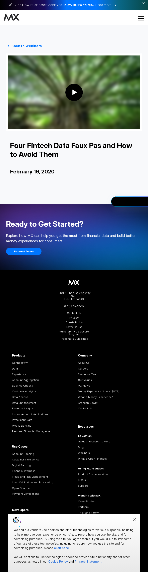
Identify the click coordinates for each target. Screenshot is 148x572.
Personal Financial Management (32, 431)
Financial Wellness (23, 470)
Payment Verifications (25, 493)
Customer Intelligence (26, 459)
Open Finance (21, 488)
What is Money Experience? (95, 397)
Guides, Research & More (94, 441)
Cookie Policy (74, 322)
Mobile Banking (21, 425)
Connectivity (20, 362)
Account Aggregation (25, 380)
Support (83, 485)
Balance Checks (22, 385)
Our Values (85, 380)
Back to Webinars (26, 46)
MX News (84, 385)
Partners (83, 507)
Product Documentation (93, 474)
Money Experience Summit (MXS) (98, 391)
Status (82, 479)
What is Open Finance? (92, 458)
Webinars (84, 452)
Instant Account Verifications (30, 414)
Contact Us (74, 313)
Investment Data (22, 419)
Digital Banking (21, 465)
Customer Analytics (24, 391)
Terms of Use (74, 327)
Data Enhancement (24, 402)
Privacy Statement (88, 561)
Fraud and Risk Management (30, 476)
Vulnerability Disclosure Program (74, 332)
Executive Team (88, 374)
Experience (19, 374)
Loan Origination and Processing (32, 482)
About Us (83, 362)
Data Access (20, 397)
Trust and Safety (88, 512)
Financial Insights (23, 408)
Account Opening (23, 453)
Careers (83, 368)
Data (15, 368)
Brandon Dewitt (87, 402)
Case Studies (86, 501)
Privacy (74, 317)
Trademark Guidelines (74, 338)
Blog (81, 447)
